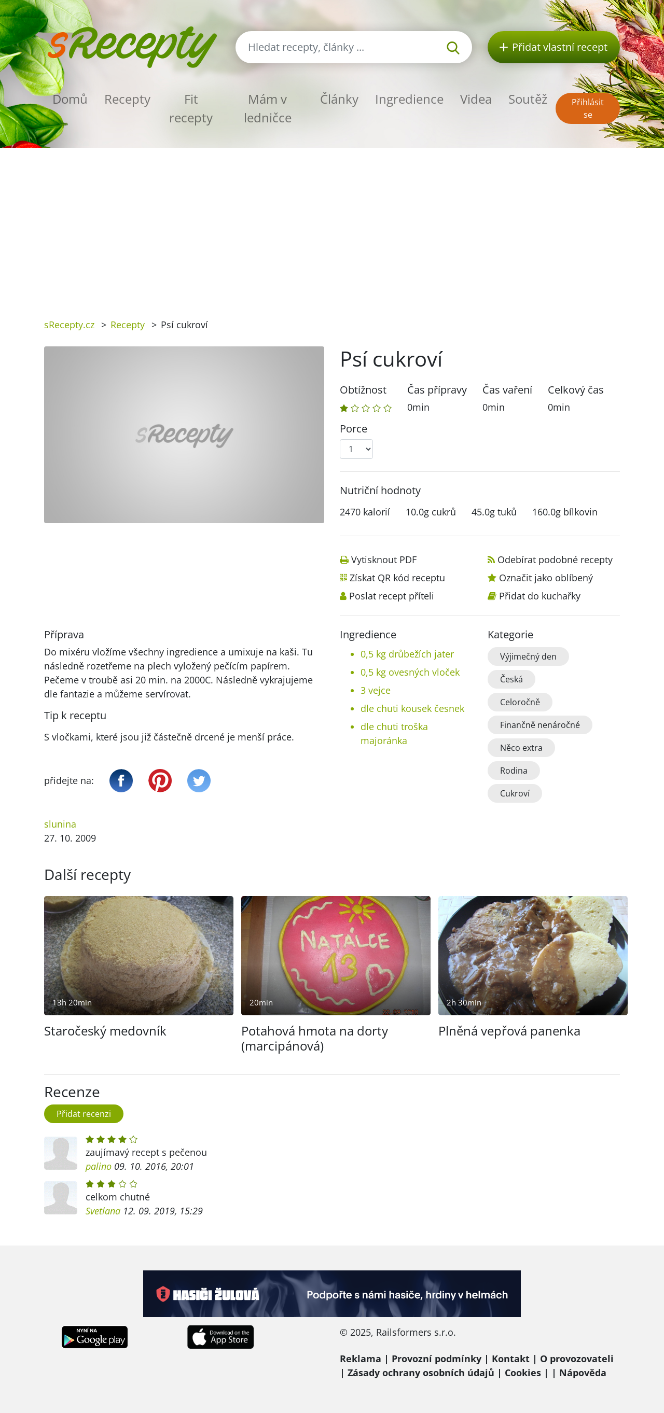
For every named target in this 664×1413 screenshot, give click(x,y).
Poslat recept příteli (391, 596)
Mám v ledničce (268, 108)
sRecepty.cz (69, 324)
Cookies (523, 1372)
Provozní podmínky (436, 1358)
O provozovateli (577, 1358)
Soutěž (527, 98)
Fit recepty (191, 108)
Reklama (360, 1358)
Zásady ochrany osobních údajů (421, 1372)
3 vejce (376, 690)
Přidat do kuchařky (539, 596)
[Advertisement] (332, 225)
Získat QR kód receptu (397, 577)
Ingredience (409, 98)
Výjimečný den (528, 656)
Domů (70, 98)
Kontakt (511, 1358)
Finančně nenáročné (540, 725)
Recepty (127, 98)
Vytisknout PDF (384, 559)
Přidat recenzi (84, 1114)
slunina (60, 824)
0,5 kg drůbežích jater (407, 654)
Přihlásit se (588, 108)
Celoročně (520, 702)
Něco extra (521, 747)
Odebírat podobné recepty (555, 559)
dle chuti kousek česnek (412, 708)
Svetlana (103, 1211)
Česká (511, 679)
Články (339, 98)
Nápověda (582, 1372)
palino (99, 1166)
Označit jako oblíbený (546, 577)
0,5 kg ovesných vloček (410, 672)
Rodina (514, 770)
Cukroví (515, 793)
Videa (476, 98)
